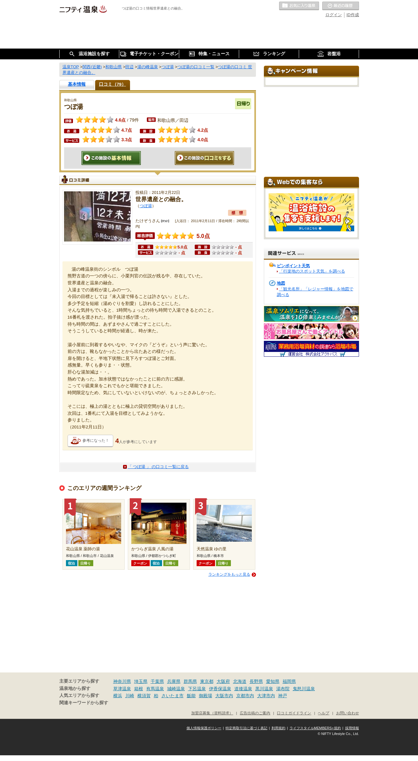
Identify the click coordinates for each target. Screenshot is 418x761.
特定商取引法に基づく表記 (246, 728)
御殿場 (205, 695)
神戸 (282, 695)
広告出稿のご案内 (255, 713)
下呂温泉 (197, 688)
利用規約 (278, 728)
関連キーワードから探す (83, 702)
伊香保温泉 (220, 688)
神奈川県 (122, 681)
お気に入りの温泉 (299, 6)
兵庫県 (173, 681)
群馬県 (190, 681)
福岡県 (289, 681)
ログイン (333, 14)
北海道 (239, 681)
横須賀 (144, 695)
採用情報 (352, 728)
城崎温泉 (176, 688)
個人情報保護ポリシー (203, 728)
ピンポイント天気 (293, 265)
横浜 (117, 695)
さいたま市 (172, 695)
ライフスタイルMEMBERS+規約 (315, 728)
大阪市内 (224, 695)
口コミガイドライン (294, 713)
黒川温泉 (264, 688)
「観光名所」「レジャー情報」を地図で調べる (315, 292)
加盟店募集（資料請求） (212, 713)
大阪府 (223, 681)
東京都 (206, 681)
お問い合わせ (347, 713)
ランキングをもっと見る (229, 574)
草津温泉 (122, 688)
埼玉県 (140, 681)
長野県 (256, 681)
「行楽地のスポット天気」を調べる (312, 271)
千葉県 (157, 681)
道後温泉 (243, 688)
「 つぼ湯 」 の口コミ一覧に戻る (158, 466)
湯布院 (283, 688)
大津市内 (266, 695)
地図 (281, 283)
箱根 (138, 688)
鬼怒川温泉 (304, 688)
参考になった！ (95, 440)
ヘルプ (323, 713)
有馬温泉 (155, 688)
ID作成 (353, 14)
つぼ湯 (146, 205)
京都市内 (245, 695)
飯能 (191, 695)
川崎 (129, 695)
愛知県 (272, 681)
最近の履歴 (340, 6)
